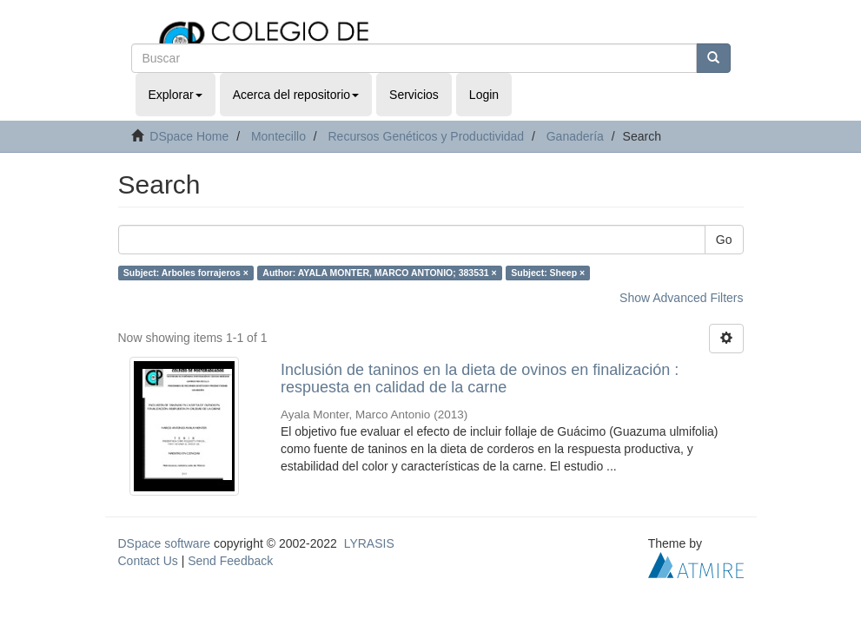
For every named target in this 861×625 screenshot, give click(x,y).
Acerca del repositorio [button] (296, 95)
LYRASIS (369, 543)
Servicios (414, 95)
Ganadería (575, 136)
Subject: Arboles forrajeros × (185, 272)
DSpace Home (188, 136)
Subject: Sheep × (548, 272)
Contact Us (148, 561)
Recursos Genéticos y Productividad (426, 136)
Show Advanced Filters (681, 298)
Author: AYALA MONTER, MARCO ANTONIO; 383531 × (379, 272)
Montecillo (278, 136)
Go (724, 240)
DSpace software (164, 543)
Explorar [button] (175, 95)
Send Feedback (230, 561)
